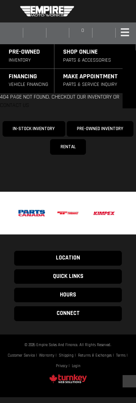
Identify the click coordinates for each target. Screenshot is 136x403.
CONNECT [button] (68, 313)
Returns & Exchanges (95, 355)
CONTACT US (14, 105)
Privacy (61, 366)
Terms (120, 355)
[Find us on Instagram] (108, 11)
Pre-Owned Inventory (100, 128)
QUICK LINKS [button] (68, 276)
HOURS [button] (68, 295)
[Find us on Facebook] (101, 11)
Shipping (66, 355)
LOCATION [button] (68, 258)
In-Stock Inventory (34, 128)
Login (76, 366)
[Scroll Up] (128, 381)
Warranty (46, 355)
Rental (68, 147)
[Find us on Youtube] (115, 11)
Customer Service (21, 355)
